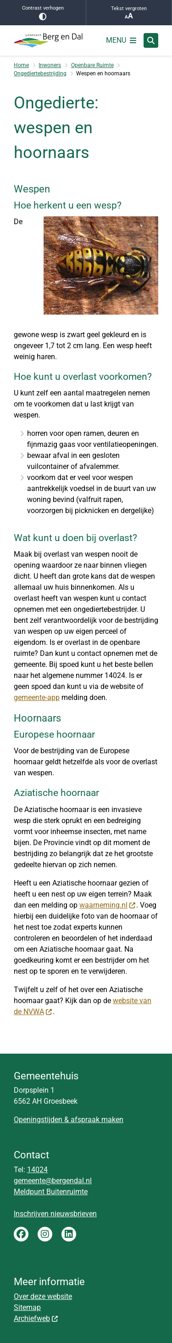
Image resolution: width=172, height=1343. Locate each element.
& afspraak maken (92, 1119)
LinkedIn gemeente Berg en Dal (68, 1234)
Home (21, 65)
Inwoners (50, 65)
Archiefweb (36, 1318)
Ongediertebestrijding (40, 73)
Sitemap (27, 1307)
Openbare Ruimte (92, 65)
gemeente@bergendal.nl (53, 1180)
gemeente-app (37, 697)
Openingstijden (38, 1119)
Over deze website (43, 1296)
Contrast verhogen (43, 12)
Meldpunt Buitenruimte (51, 1191)
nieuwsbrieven (73, 1213)
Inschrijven (32, 1213)
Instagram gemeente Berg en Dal (45, 1234)
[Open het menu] (121, 40)
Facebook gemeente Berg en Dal (21, 1234)
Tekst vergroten (129, 13)
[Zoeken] (151, 40)
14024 (37, 1169)
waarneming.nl (107, 905)
